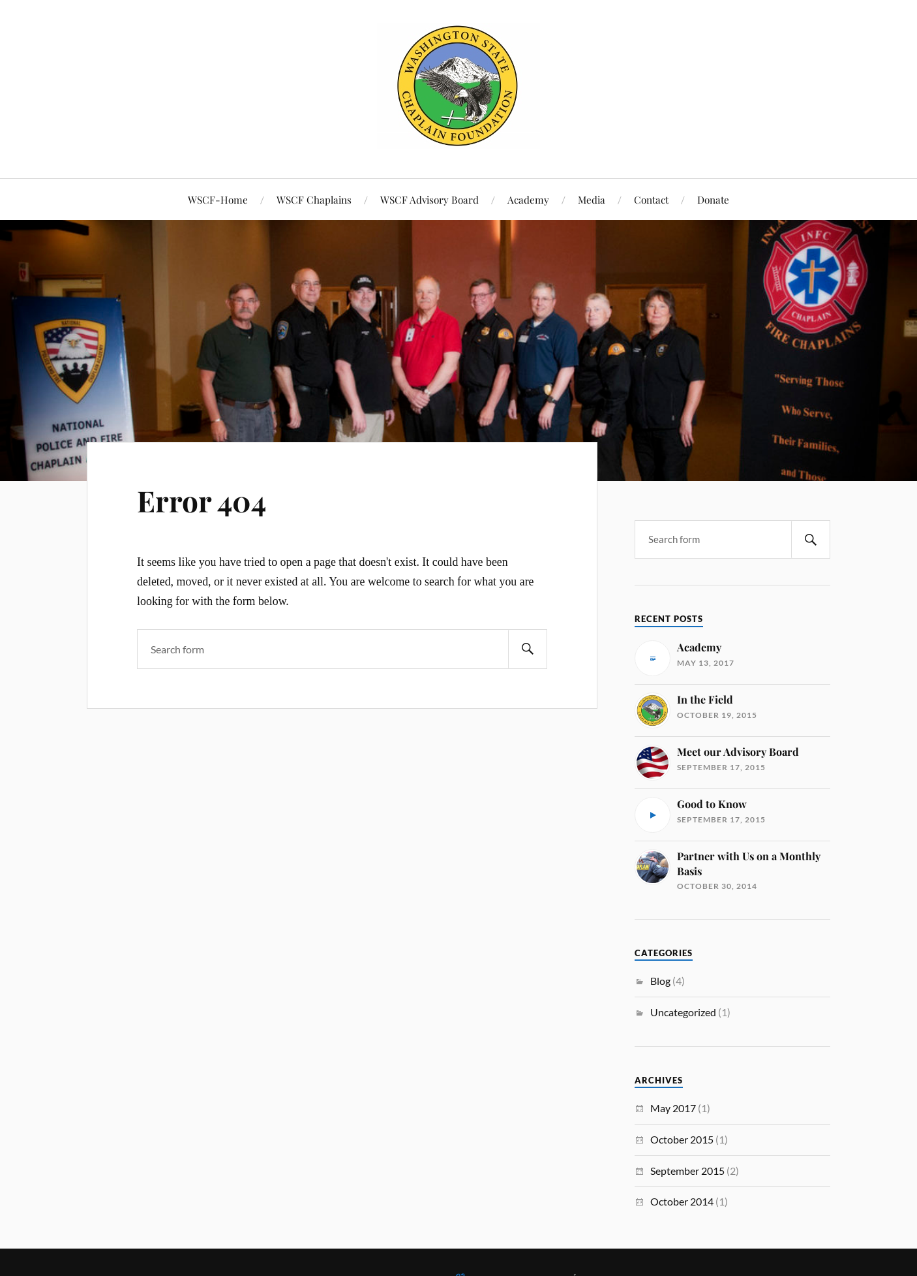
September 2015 (687, 1170)
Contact (651, 199)
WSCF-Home (218, 199)
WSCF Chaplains (314, 199)
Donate (713, 199)
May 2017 (673, 1108)
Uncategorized (683, 1012)
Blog (660, 980)
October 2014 (682, 1201)
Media (591, 199)
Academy (528, 199)
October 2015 (682, 1139)
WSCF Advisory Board (429, 199)
